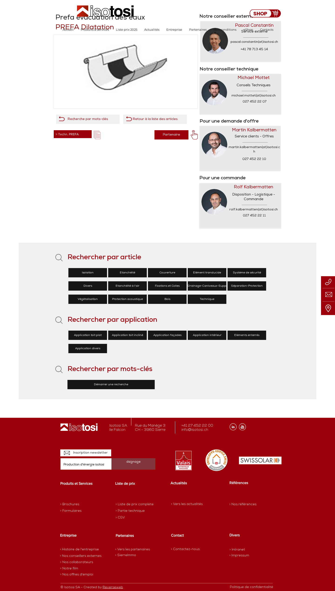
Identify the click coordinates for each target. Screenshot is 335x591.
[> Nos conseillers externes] (80, 556)
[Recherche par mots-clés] (88, 119)
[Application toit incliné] (127, 335)
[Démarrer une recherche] (111, 384)
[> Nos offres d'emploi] (77, 575)
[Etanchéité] (127, 272)
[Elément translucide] (207, 272)
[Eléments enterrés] (247, 335)
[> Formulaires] (80, 511)
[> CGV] (132, 518)
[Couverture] (167, 272)
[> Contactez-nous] (185, 549)
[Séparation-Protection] (247, 286)
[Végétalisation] (87, 299)
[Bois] (167, 299)
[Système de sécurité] (247, 272)
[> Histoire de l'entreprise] (79, 550)
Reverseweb (113, 587)
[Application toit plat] (87, 335)
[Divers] (87, 286)
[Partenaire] (171, 134)
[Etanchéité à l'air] (127, 286)
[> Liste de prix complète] (135, 504)
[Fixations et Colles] (167, 286)
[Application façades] (167, 335)
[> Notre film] (69, 569)
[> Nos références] (242, 504)
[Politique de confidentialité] (251, 587)
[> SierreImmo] (131, 555)
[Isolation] (87, 272)
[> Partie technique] (132, 511)
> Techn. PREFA (67, 134)
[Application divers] (87, 348)
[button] (94, 29)
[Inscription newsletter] (85, 452)
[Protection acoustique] (127, 299)
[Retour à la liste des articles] (155, 119)
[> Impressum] (239, 555)
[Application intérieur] (207, 335)
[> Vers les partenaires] (132, 550)
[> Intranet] (238, 549)
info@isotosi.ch (194, 430)
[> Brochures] (78, 504)
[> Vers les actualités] (187, 504)
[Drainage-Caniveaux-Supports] (209, 286)
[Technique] (207, 299)
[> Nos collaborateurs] (76, 562)
